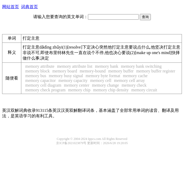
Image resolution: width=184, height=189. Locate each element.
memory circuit (144, 90)
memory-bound (93, 71)
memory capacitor (40, 80)
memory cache (135, 76)
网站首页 (10, 6)
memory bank (106, 66)
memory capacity (73, 80)
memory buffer (120, 71)
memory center (76, 85)
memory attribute (39, 66)
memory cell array (129, 80)
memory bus (35, 76)
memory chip (79, 90)
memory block (37, 71)
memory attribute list (74, 66)
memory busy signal (66, 76)
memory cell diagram (43, 85)
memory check (134, 85)
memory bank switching (141, 66)
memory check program (45, 90)
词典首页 (29, 6)
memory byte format (103, 76)
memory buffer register (155, 71)
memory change (105, 85)
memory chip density (111, 90)
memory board (64, 71)
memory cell (100, 80)
